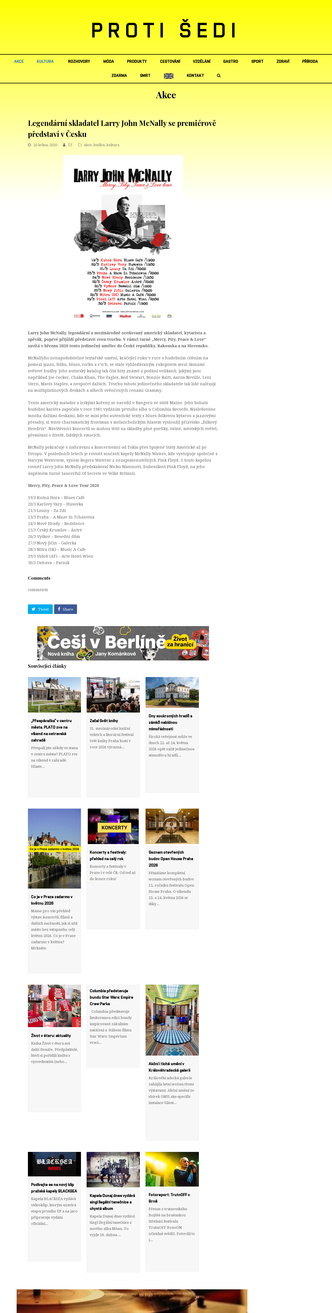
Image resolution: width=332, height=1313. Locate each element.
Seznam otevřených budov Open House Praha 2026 (171, 840)
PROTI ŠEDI (166, 31)
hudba (99, 145)
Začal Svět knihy (104, 721)
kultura (112, 145)
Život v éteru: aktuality (51, 998)
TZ (70, 145)
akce (88, 145)
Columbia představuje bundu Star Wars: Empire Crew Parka (111, 960)
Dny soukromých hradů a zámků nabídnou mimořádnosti (170, 722)
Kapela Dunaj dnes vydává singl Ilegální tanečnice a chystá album (112, 1145)
